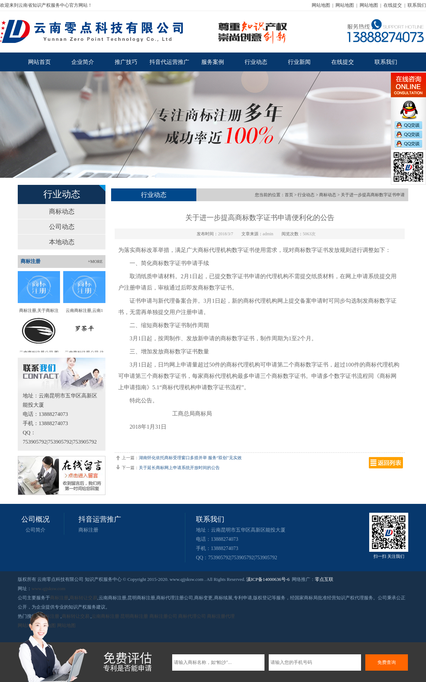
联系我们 (417, 5)
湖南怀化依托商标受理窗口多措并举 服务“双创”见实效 (190, 457)
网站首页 (39, 62)
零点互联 (324, 579)
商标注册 (88, 530)
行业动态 (256, 62)
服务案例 (212, 62)
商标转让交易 (83, 597)
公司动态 (62, 226)
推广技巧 (126, 62)
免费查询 (386, 662)
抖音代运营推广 (169, 62)
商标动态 (62, 211)
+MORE (95, 261)
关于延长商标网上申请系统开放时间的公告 (179, 467)
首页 (289, 194)
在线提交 (392, 5)
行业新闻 (299, 62)
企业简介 (82, 62)
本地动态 (62, 242)
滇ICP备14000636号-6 (268, 579)
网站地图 (321, 5)
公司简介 (35, 530)
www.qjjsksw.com (48, 588)
